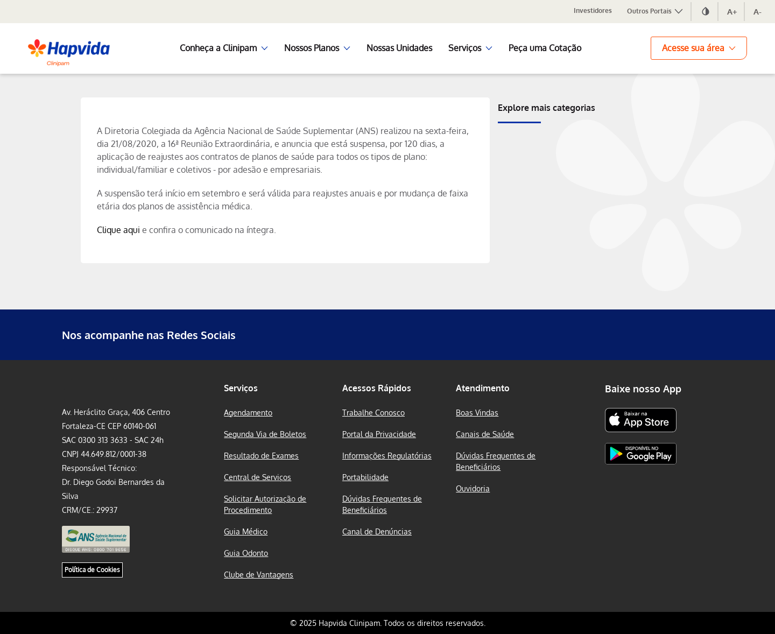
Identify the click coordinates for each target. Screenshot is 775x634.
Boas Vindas (477, 412)
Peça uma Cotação (545, 48)
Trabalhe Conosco (373, 412)
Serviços (241, 388)
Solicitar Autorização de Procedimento (265, 504)
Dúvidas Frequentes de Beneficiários (382, 504)
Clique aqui (118, 229)
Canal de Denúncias (377, 531)
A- (757, 11)
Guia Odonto (246, 553)
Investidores (593, 10)
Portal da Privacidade (379, 434)
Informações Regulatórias (387, 455)
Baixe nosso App (643, 389)
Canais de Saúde (485, 434)
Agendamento (248, 412)
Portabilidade (365, 477)
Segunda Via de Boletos (265, 434)
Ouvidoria (473, 488)
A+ (732, 11)
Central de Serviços (257, 477)
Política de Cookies (92, 570)
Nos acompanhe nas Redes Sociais (149, 335)
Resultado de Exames (261, 455)
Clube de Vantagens (258, 574)
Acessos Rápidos (376, 388)
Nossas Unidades (399, 48)
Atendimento (483, 388)
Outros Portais (655, 11)
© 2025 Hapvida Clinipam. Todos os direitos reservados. (387, 623)
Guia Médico (245, 531)
